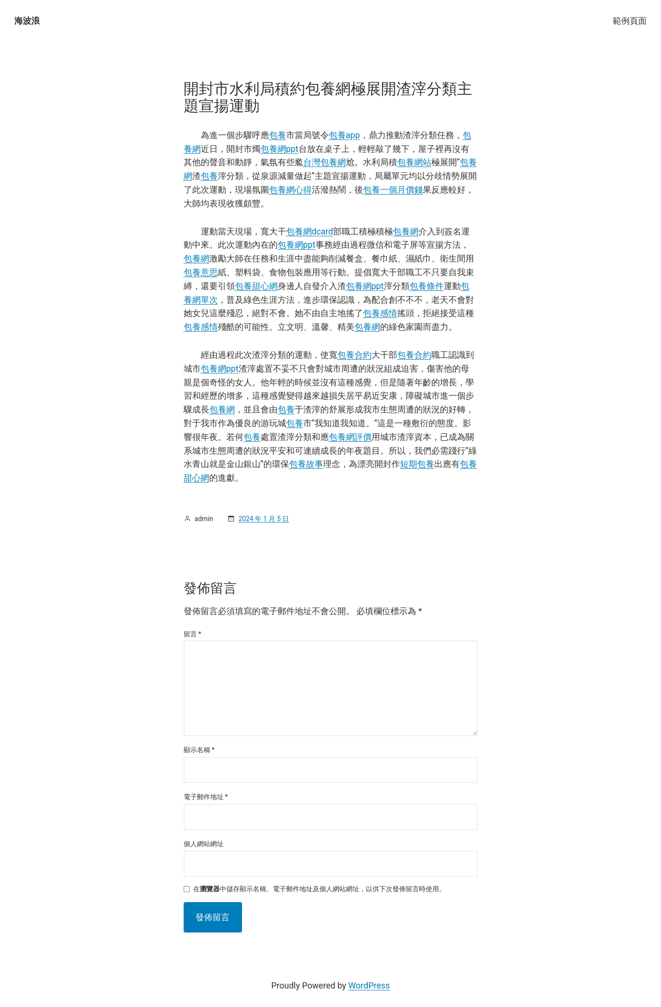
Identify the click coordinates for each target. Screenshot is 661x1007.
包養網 (406, 231)
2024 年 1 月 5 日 (263, 518)
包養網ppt (279, 149)
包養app (344, 135)
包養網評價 (350, 437)
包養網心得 (290, 190)
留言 (193, 634)
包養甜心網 (256, 286)
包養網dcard (309, 231)
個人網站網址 (203, 844)
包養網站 (414, 162)
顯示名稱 (199, 750)
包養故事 (306, 464)
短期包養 (417, 464)
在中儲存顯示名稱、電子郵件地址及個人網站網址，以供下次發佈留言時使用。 (319, 889)
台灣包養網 (324, 162)
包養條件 (427, 286)
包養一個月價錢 (393, 190)
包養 (277, 135)
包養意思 (201, 272)
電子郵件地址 (206, 797)
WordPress (369, 985)
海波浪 (27, 21)
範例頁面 (630, 21)
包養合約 (354, 355)
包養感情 (380, 313)
